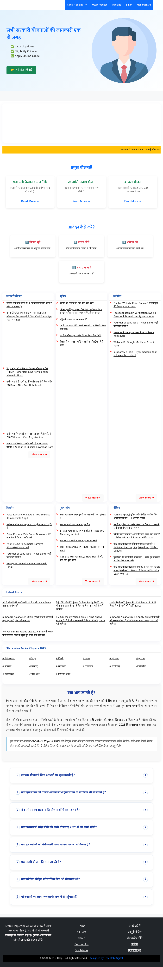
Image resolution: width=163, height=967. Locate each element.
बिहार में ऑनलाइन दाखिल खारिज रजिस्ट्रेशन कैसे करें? (81, 343)
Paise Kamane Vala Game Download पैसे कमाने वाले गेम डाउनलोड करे (28, 536)
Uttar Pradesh (99, 5)
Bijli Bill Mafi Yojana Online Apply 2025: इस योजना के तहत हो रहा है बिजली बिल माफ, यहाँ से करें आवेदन (80, 606)
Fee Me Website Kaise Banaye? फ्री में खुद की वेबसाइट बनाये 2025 (135, 305)
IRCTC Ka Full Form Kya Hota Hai (78, 540)
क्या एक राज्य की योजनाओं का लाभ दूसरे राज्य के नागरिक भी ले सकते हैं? (61, 792)
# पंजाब (86, 658)
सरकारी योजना (13, 4)
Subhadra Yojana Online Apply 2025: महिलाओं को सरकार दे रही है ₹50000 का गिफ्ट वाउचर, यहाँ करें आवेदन (134, 621)
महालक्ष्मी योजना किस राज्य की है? (38, 862)
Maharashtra (144, 5)
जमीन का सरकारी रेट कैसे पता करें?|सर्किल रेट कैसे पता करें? (83, 327)
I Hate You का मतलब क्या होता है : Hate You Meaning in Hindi (82, 532)
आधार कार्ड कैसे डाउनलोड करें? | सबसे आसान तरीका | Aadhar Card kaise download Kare (29, 445)
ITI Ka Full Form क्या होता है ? (75, 524)
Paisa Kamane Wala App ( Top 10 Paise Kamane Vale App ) (28, 516)
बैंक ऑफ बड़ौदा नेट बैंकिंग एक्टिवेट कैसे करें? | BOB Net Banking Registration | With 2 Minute (135, 548)
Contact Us (82, 944)
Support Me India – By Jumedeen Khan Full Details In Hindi (135, 354)
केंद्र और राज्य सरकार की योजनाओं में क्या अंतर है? (48, 810)
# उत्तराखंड (88, 666)
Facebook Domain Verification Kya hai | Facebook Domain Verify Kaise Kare (135, 315)
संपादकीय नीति (134, 938)
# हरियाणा (114, 658)
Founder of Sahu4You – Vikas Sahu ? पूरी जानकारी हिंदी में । (135, 324)
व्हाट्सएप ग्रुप (134, 950)
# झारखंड (6, 666)
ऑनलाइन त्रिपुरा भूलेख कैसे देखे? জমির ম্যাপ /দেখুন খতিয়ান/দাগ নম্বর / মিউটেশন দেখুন (81, 311)
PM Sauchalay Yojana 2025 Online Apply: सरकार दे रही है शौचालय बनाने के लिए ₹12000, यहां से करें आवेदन (80, 621)
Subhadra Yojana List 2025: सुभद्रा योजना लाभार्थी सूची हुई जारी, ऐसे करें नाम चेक (27, 619)
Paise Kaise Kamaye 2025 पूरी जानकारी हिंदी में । (29, 526)
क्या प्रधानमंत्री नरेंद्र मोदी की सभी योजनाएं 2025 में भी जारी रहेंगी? (56, 827)
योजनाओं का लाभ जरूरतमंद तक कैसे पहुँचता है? (47, 897)
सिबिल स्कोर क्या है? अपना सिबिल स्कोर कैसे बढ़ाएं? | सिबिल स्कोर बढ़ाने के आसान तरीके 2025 (136, 536)
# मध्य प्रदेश (34, 674)
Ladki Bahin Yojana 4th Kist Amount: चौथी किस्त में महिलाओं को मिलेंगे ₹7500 (132, 604)
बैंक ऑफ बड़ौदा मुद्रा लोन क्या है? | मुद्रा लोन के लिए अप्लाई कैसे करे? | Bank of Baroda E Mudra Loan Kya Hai (136, 571)
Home (81, 926)
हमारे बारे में (135, 926)
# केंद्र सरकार (8, 658)
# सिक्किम (141, 666)
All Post (81, 932)
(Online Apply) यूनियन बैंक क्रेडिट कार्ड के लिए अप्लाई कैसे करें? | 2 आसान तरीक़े (135, 516)
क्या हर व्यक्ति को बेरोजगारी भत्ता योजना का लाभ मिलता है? (53, 845)
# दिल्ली (59, 658)
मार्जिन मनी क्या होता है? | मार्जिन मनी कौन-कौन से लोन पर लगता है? (29, 305)
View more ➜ (39, 454)
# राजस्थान (61, 666)
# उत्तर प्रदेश (8, 674)
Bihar (129, 5)
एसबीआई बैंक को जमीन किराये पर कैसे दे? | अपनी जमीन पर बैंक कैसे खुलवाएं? (136, 526)
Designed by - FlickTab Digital (106, 958)
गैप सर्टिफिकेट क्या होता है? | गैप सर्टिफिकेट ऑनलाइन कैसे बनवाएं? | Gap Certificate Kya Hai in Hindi (29, 317)
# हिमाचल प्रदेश (63, 674)
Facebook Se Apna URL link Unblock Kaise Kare (133, 334)
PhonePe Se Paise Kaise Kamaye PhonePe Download (24, 546)
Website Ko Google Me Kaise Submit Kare (134, 344)
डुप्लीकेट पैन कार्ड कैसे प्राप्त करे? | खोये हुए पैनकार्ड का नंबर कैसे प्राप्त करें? (136, 559)
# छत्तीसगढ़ (114, 666)
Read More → (30, 201)
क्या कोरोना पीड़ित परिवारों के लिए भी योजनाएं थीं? (48, 879)
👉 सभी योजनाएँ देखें (21, 70)
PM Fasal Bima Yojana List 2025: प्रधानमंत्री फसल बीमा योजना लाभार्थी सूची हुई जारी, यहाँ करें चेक (27, 633)
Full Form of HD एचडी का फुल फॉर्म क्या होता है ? (83, 516)
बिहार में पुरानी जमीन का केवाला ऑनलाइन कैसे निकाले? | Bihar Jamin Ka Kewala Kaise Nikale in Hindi (27, 372)
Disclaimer (81, 950)
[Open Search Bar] (157, 5)
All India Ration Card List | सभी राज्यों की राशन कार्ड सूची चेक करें (26, 604)
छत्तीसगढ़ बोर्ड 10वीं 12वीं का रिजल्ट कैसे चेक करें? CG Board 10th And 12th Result (29, 383)
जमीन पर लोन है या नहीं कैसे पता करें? (77, 303)
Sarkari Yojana (78, 5)
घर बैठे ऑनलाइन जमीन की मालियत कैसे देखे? (80, 335)
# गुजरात (140, 658)
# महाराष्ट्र (33, 666)
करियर (134, 944)
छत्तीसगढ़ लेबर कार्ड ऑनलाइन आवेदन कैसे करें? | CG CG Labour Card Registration (28, 435)
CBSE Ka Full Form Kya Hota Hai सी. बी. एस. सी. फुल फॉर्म (81, 558)
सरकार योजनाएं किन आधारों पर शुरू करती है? (45, 775)
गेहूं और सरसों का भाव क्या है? (73, 319)
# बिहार (32, 658)
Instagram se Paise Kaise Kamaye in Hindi (26, 565)
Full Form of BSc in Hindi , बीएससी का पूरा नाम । (82, 549)
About (81, 938)
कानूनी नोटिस (134, 932)
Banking (116, 5)
